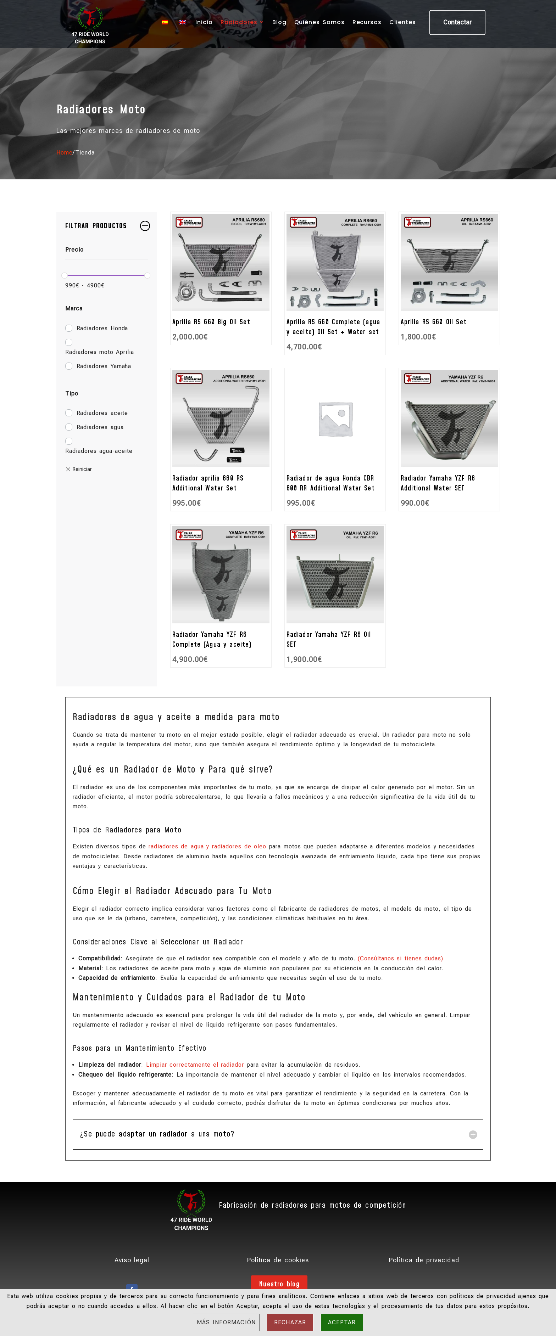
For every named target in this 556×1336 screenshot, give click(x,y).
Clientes (402, 22)
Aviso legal (132, 1260)
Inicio (204, 22)
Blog (279, 22)
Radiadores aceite (102, 413)
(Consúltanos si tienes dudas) (400, 958)
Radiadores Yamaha (104, 366)
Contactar (457, 22)
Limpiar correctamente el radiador (195, 1064)
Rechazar (290, 1322)
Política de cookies (278, 1260)
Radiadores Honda (102, 328)
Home (64, 152)
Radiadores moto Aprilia (99, 352)
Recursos (367, 22)
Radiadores (239, 22)
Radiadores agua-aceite (99, 451)
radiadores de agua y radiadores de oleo (207, 846)
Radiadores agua (100, 427)
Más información (226, 1322)
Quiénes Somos (319, 22)
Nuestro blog (279, 1284)
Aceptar (342, 1322)
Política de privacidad (424, 1260)
